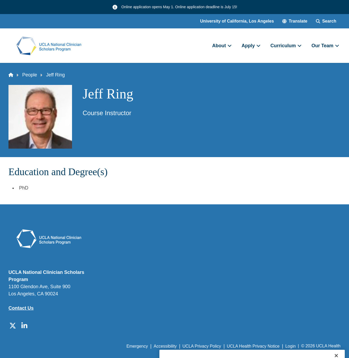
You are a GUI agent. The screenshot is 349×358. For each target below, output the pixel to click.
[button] (294, 21)
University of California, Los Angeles (237, 21)
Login (290, 346)
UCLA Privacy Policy (201, 346)
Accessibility (165, 346)
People (29, 74)
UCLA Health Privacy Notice (253, 346)
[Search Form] (326, 21)
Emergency (137, 346)
